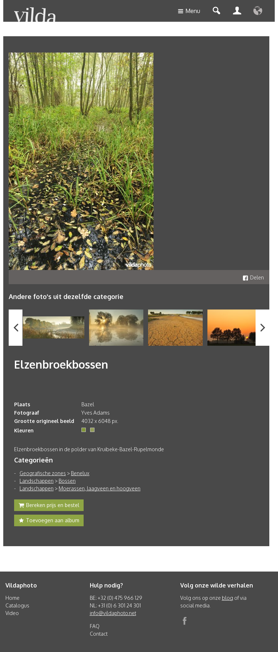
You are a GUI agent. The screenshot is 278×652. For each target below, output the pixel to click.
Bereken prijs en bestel (48, 506)
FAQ (95, 626)
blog (227, 598)
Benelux (80, 473)
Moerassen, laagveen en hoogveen (99, 488)
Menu (189, 11)
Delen (253, 277)
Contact (99, 634)
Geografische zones (43, 473)
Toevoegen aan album (48, 521)
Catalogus (17, 605)
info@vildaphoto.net (113, 613)
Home (12, 598)
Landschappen (37, 481)
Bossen (67, 481)
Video (12, 613)
